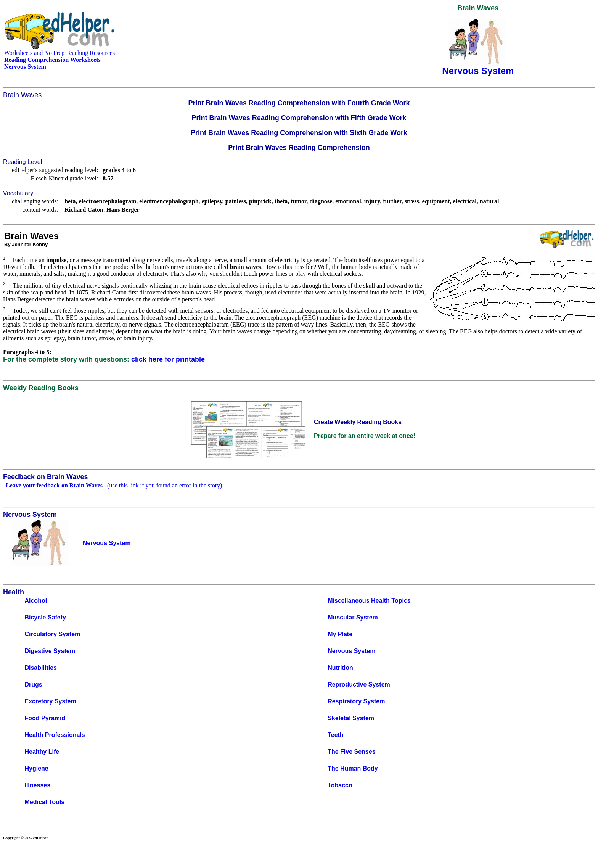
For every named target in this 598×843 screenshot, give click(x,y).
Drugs (33, 684)
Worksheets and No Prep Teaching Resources (59, 53)
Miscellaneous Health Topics (369, 600)
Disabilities (40, 667)
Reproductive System (359, 684)
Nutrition (340, 667)
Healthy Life (41, 751)
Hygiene (36, 768)
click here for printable (168, 359)
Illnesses (37, 785)
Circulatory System (52, 634)
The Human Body (353, 768)
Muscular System (353, 617)
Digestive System (49, 651)
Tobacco (340, 785)
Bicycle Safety (45, 617)
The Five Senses (351, 751)
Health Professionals (54, 735)
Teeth (335, 735)
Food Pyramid (44, 718)
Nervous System (351, 651)
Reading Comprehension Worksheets (52, 59)
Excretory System (50, 701)
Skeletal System (351, 718)
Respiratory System (356, 701)
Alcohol (35, 600)
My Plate (340, 634)
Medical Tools (44, 802)
